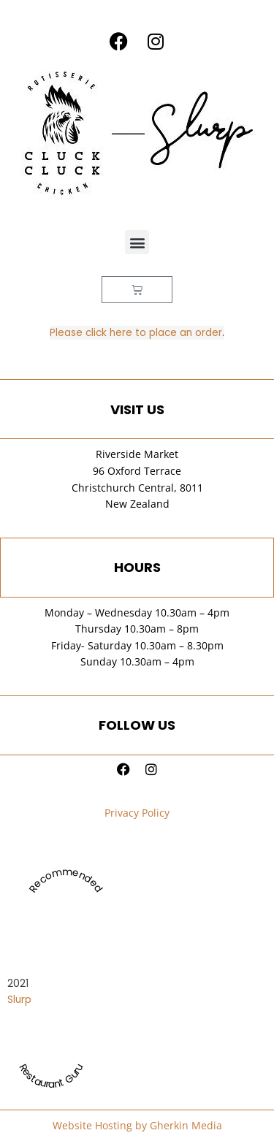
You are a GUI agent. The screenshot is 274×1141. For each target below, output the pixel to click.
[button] (137, 242)
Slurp (19, 1000)
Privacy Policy (137, 813)
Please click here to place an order (136, 333)
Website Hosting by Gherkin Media (137, 1125)
